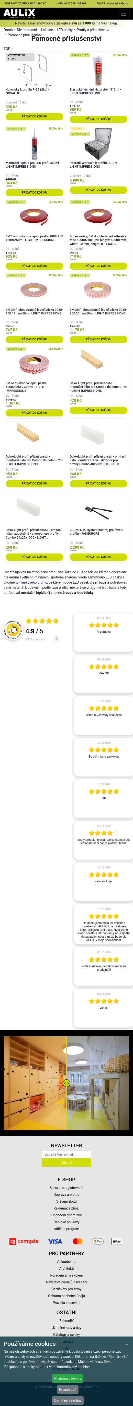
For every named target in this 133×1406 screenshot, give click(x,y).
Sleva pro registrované (66, 1188)
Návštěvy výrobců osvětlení (66, 1282)
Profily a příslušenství (93, 30)
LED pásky (65, 30)
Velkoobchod (66, 1262)
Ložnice (47, 30)
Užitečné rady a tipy (66, 1328)
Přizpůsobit (68, 1389)
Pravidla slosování (66, 1303)
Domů (8, 30)
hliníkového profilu (33, 582)
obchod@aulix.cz (117, 3)
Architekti (66, 1268)
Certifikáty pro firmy (66, 1289)
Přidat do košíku (34, 116)
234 (35, 639)
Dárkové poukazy (66, 1222)
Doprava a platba (66, 1195)
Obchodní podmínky (66, 1215)
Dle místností (27, 30)
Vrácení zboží (66, 1201)
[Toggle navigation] (124, 13)
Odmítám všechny (67, 1400)
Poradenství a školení (66, 1275)
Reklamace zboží (66, 1208)
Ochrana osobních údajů (66, 1296)
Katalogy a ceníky (66, 1335)
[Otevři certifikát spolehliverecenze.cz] (42, 621)
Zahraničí (66, 1321)
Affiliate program (66, 1229)
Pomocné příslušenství (25, 35)
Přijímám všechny (67, 1378)
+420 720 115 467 (75, 3)
